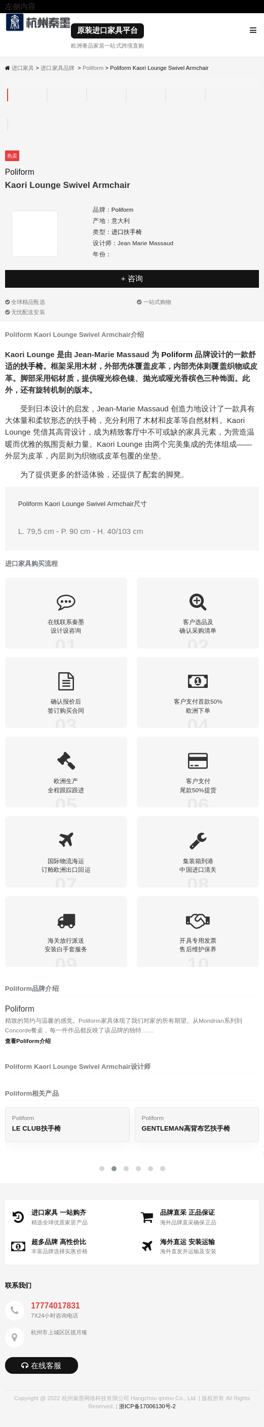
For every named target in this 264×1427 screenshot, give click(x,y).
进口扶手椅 (126, 231)
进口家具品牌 (57, 68)
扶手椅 (31, 366)
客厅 (132, 432)
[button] (102, 1169)
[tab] (7, 95)
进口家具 (23, 68)
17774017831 (55, 1305)
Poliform (93, 68)
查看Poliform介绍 (28, 1041)
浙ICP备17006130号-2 (147, 1406)
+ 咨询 (132, 278)
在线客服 (41, 1365)
